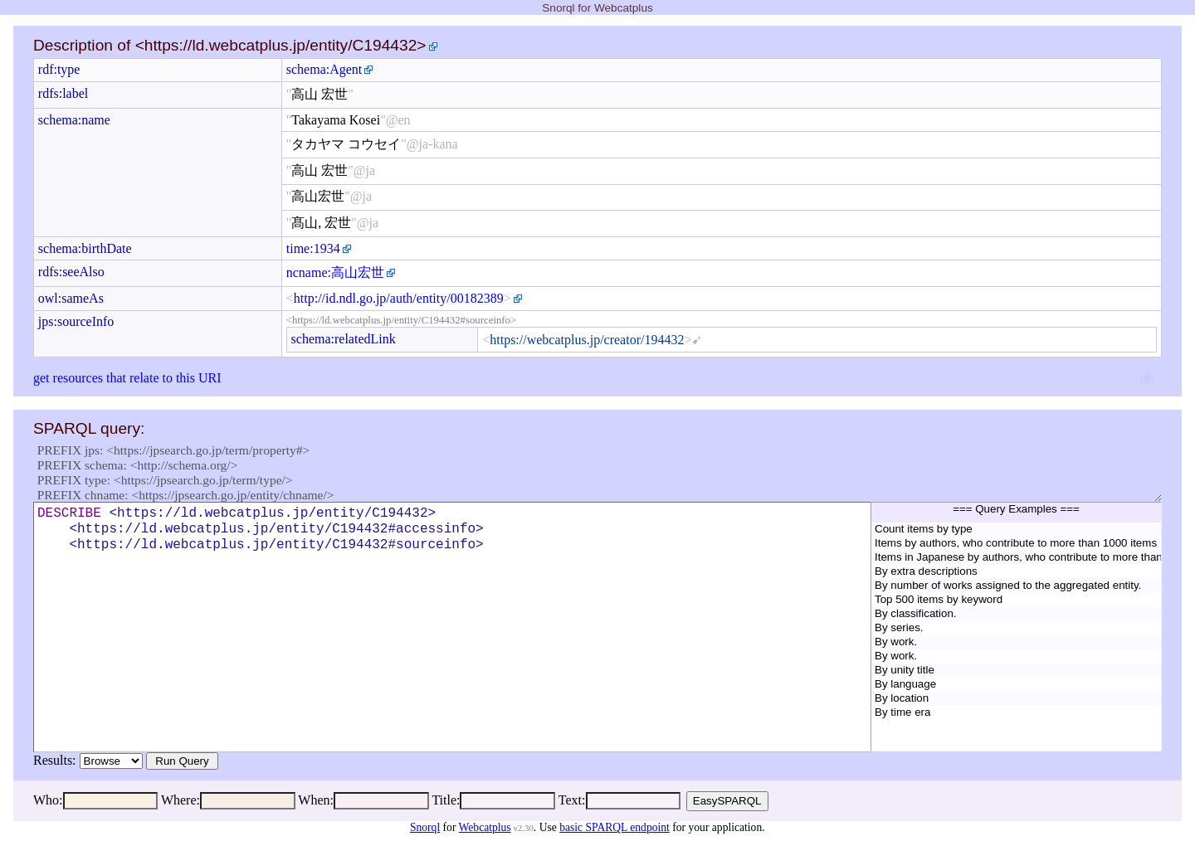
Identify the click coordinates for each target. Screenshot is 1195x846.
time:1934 (313, 248)
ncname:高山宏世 (335, 272)
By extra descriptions (1016, 572)
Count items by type (1016, 530)
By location (1016, 699)
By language (1016, 685)
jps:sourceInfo (76, 321)
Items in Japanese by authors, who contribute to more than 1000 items (1016, 558)
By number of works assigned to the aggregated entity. (1016, 586)
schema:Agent (324, 69)
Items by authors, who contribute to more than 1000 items (1016, 544)
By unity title (1016, 671)
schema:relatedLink (343, 339)
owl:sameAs (71, 298)
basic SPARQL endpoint (614, 827)
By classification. (1016, 614)
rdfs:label (63, 93)
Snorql (425, 827)
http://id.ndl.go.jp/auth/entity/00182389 (399, 298)
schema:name (74, 120)
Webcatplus (485, 827)
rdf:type (59, 69)
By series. (1016, 628)
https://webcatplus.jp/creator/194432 (587, 340)
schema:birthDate (85, 248)
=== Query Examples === (1016, 513)
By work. (1016, 642)
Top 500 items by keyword (1016, 600)
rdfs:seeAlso (71, 272)
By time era (1016, 713)
